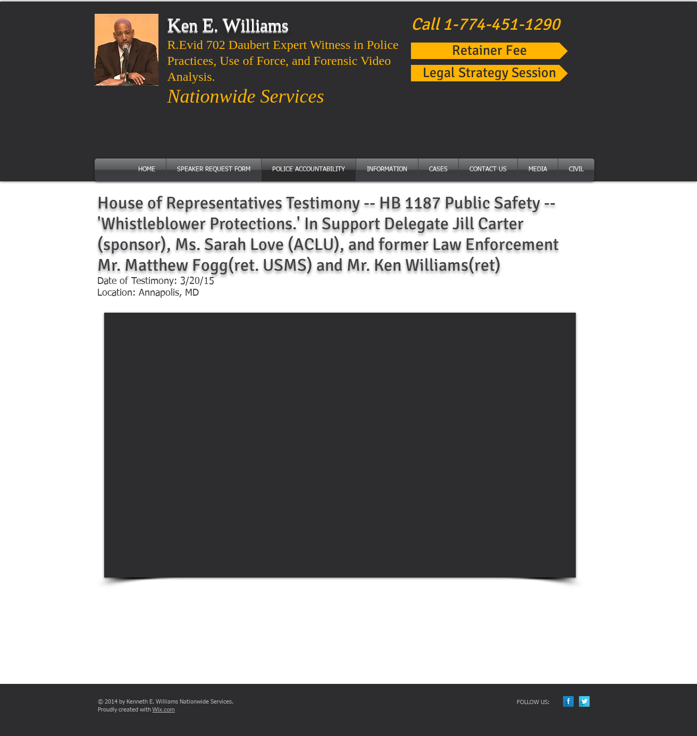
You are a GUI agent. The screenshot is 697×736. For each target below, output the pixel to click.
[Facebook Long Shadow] (568, 701)
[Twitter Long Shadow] (584, 701)
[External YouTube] (340, 445)
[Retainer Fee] (489, 51)
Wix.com (164, 709)
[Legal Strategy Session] (489, 73)
